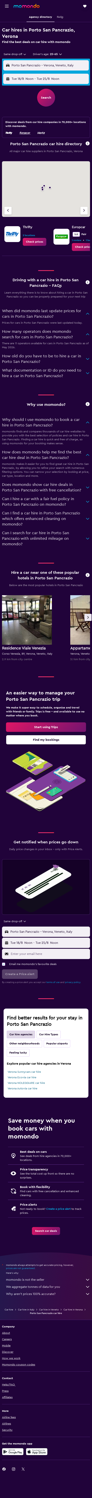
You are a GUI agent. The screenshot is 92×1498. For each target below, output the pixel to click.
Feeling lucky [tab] (18, 1052)
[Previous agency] (8, 211)
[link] (34, 242)
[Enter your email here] (49, 954)
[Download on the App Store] (36, 1451)
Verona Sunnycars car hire (24, 1072)
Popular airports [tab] (57, 1043)
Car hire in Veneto (49, 1309)
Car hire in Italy (26, 1309)
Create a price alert (58, 1209)
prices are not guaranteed (20, 1268)
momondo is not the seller (48, 1279)
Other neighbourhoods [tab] (24, 1043)
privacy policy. (73, 982)
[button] (6, 6)
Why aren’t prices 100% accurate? (48, 1294)
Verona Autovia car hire (22, 1088)
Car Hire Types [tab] (48, 1034)
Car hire (9, 1309)
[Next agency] (84, 211)
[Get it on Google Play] (13, 1451)
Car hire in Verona (73, 1309)
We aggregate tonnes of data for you (48, 1286)
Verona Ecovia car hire (22, 1077)
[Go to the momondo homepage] (27, 6)
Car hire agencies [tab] (20, 1034)
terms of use (53, 982)
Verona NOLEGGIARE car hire (26, 1083)
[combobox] (15, 54)
